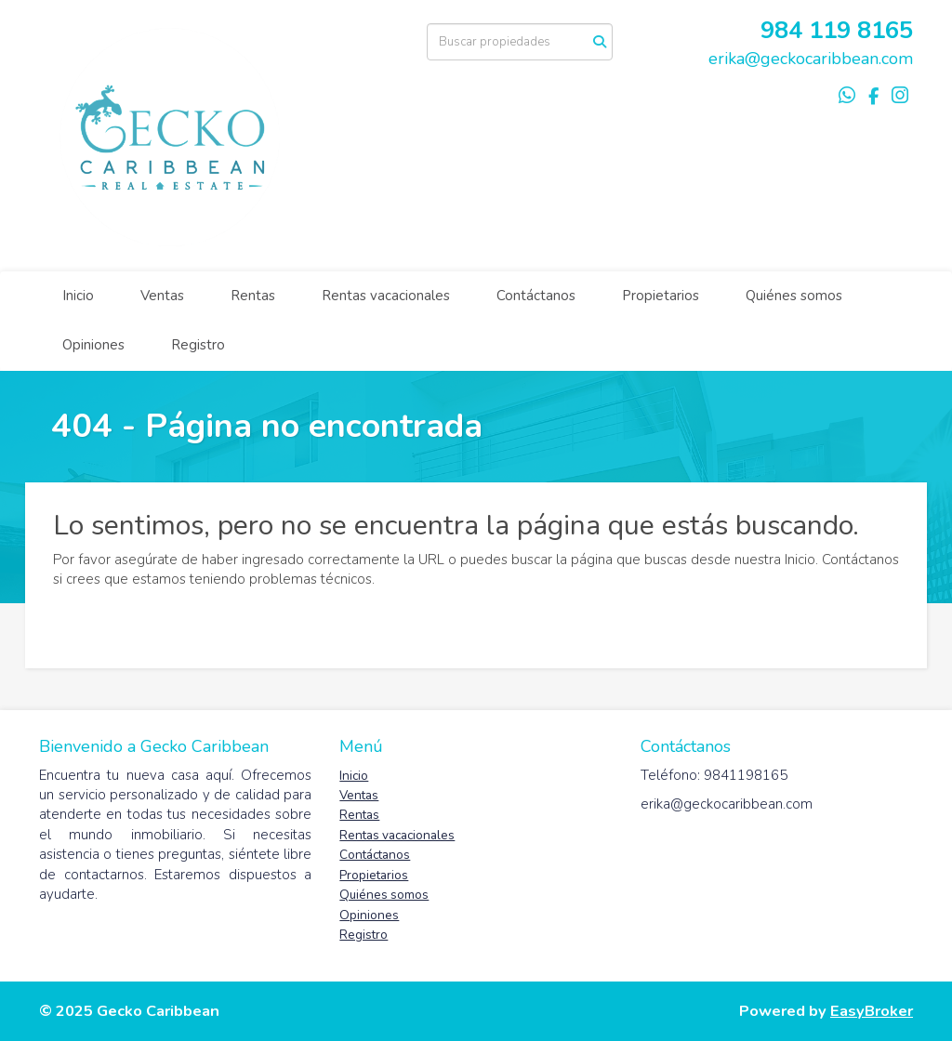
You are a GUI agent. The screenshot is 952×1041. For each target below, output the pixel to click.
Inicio (78, 295)
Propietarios (660, 295)
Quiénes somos (794, 295)
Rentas (253, 295)
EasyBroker (871, 1010)
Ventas (162, 295)
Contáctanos (535, 295)
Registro (198, 345)
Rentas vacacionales (386, 295)
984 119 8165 (836, 30)
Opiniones (93, 345)
